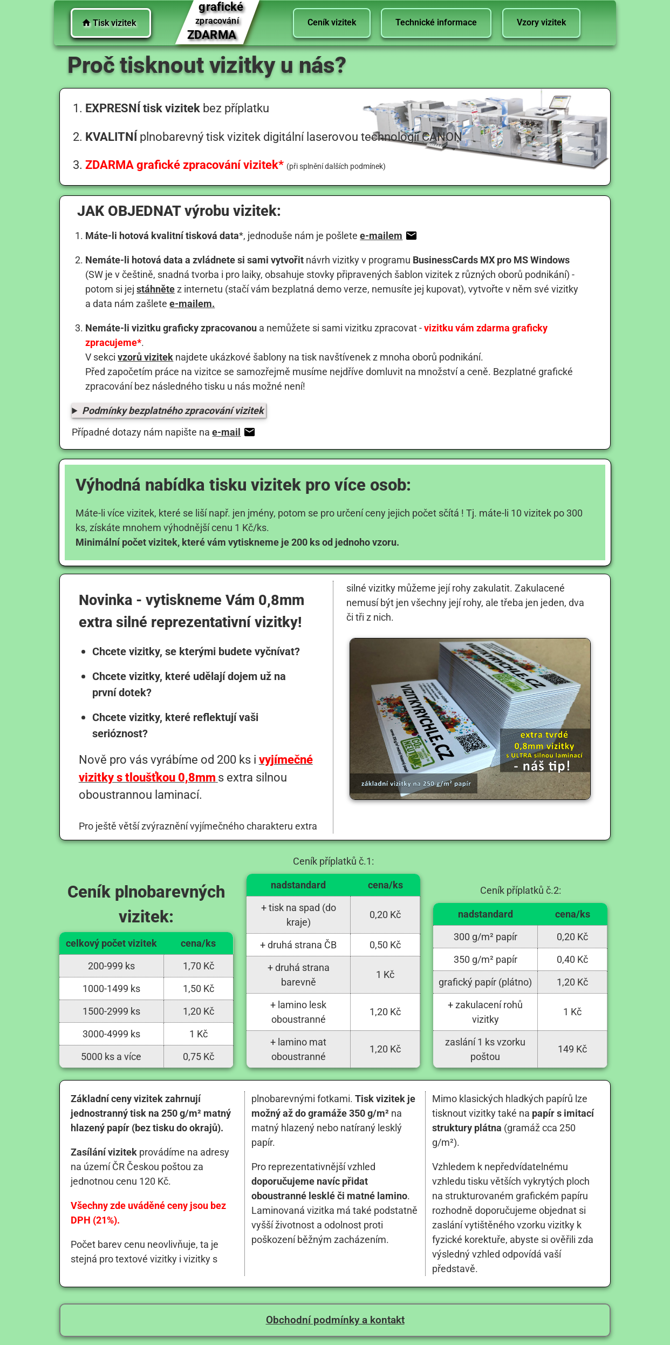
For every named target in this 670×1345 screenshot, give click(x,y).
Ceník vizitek (331, 22)
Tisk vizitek (108, 23)
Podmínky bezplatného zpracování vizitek (173, 410)
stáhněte (155, 289)
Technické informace (436, 22)
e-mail (232, 432)
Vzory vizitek (541, 22)
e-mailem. (192, 303)
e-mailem (387, 235)
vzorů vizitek (145, 357)
